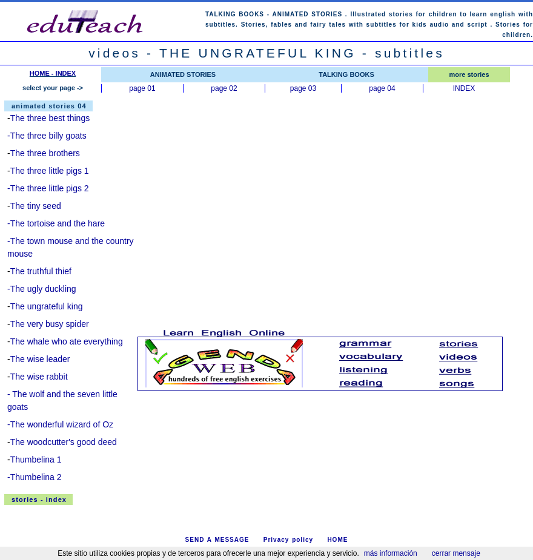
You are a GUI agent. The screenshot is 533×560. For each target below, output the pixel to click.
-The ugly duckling (41, 289)
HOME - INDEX (53, 73)
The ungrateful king (46, 306)
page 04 (382, 88)
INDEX (464, 88)
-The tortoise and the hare (56, 223)
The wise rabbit (39, 376)
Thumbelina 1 (36, 459)
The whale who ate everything (66, 341)
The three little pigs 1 (49, 171)
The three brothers (45, 153)
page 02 (224, 88)
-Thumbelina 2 (34, 477)
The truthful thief (40, 271)
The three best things (50, 118)
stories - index (39, 499)
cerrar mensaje (456, 553)
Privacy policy (288, 539)
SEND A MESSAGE (217, 539)
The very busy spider (49, 324)
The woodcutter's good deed (63, 442)
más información (390, 553)
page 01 (142, 88)
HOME (337, 539)
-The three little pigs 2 (48, 188)
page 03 (303, 88)
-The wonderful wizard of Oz (60, 424)
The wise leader (40, 359)
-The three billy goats (47, 135)
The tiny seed (35, 206)
